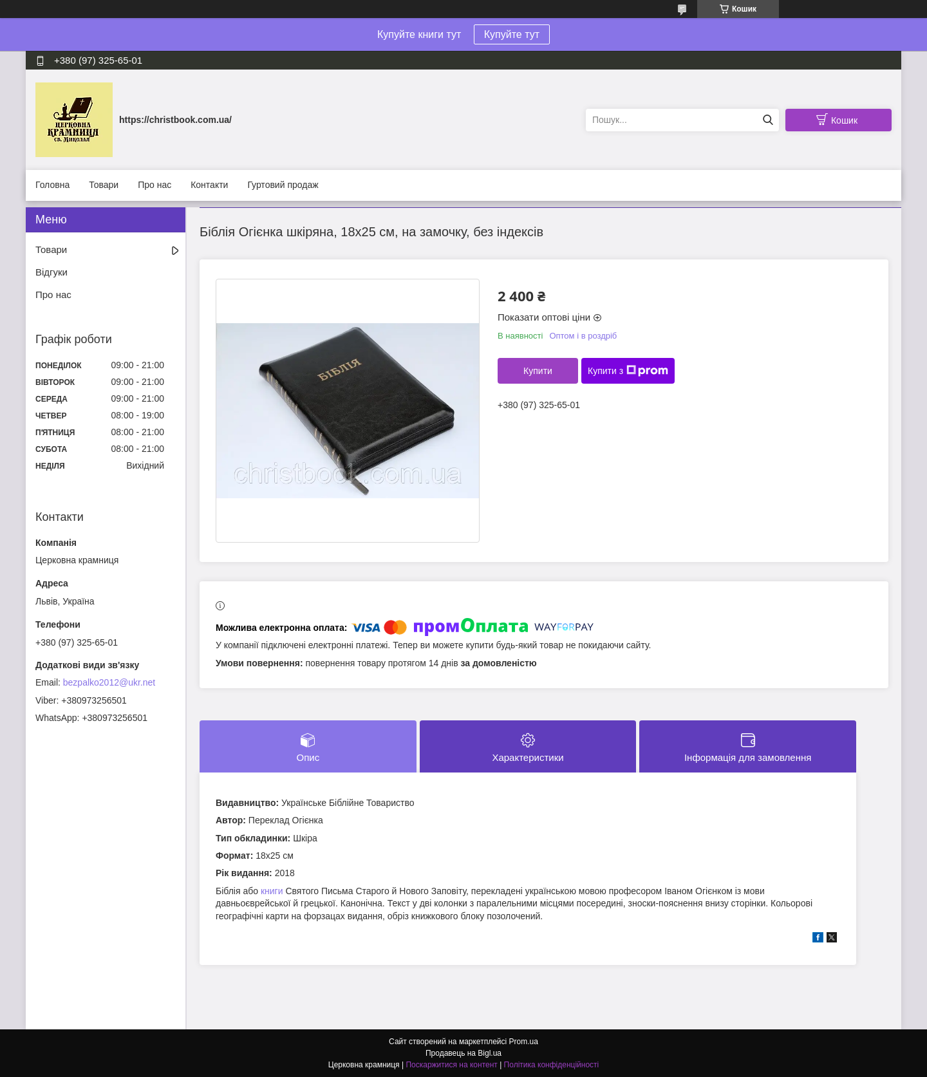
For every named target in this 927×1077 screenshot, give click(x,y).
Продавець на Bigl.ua (463, 1053)
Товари (103, 185)
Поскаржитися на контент (451, 1064)
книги (272, 891)
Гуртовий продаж (282, 185)
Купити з (628, 371)
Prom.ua (523, 1041)
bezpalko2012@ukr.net (109, 682)
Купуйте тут (511, 34)
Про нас (154, 185)
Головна (52, 185)
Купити (537, 371)
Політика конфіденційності (551, 1064)
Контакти (209, 185)
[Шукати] (767, 120)
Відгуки (51, 272)
